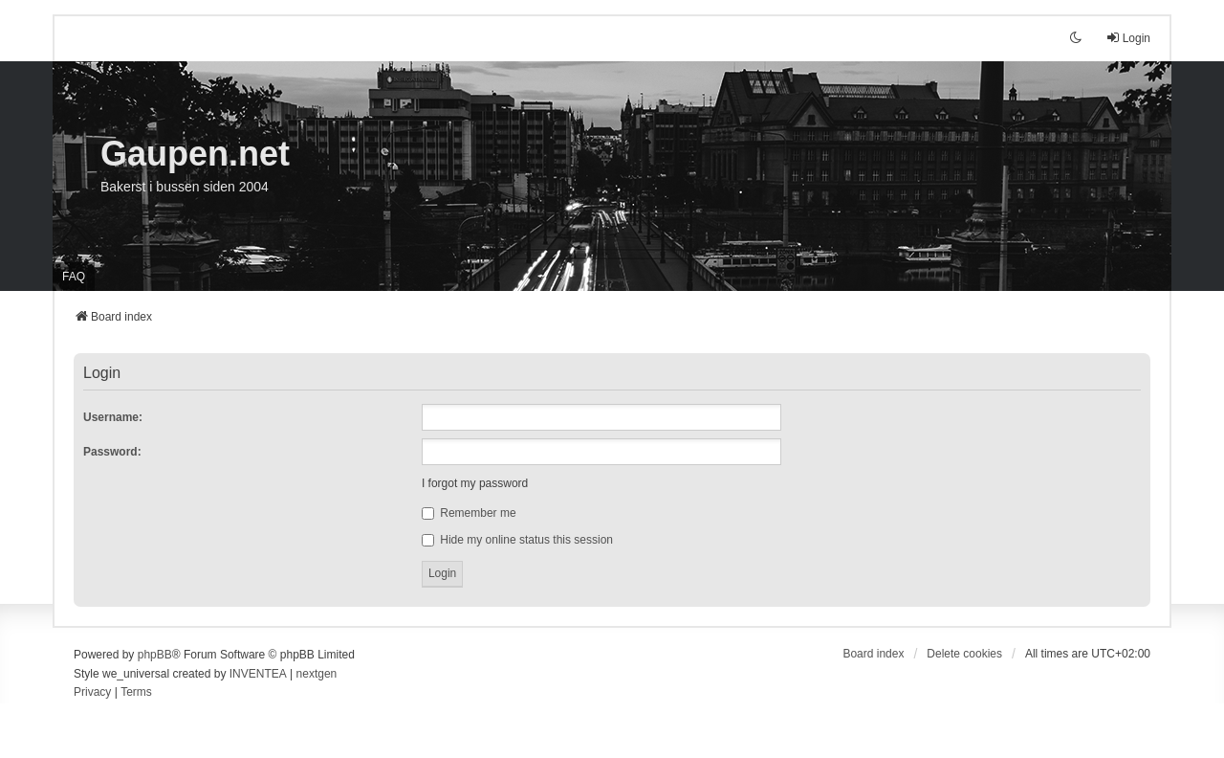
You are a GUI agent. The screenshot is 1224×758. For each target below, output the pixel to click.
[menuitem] (92, 692)
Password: (112, 451)
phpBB (155, 654)
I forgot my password (475, 483)
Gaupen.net (195, 153)
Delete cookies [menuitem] (964, 653)
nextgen (317, 673)
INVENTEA (258, 673)
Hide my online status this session (517, 539)
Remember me (469, 513)
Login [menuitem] (1127, 38)
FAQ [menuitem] (73, 276)
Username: (112, 417)
